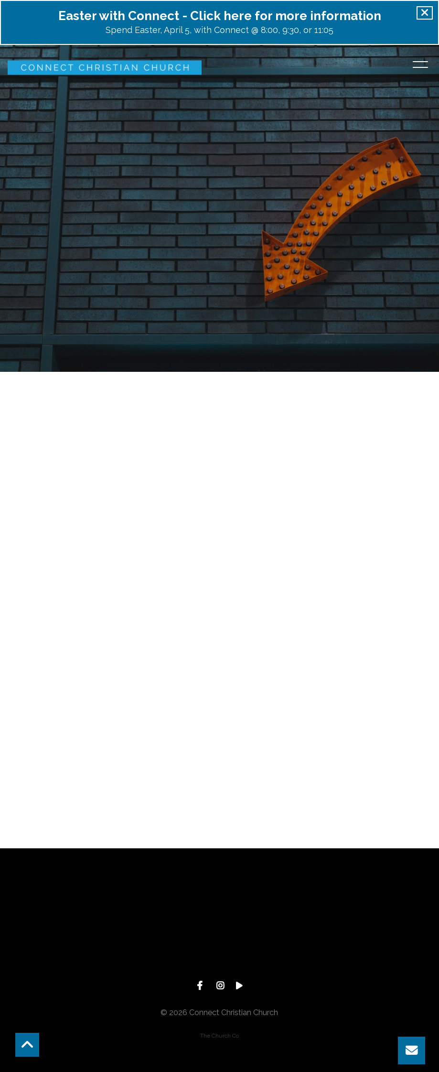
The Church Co (219, 1035)
